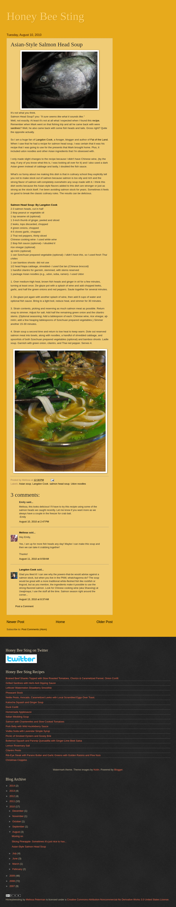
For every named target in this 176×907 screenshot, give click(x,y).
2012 (12, 796)
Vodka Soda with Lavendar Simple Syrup (28, 731)
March (16, 863)
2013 (12, 790)
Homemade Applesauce (19, 712)
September (18, 826)
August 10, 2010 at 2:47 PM (34, 521)
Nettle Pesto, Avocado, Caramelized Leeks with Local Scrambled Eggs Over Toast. (50, 697)
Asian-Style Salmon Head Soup (29, 846)
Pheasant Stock (14, 692)
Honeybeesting (14, 899)
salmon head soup (59, 483)
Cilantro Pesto (13, 750)
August (16, 831)
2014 (12, 785)
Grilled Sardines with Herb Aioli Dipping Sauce (31, 683)
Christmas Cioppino (16, 760)
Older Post (105, 622)
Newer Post (15, 622)
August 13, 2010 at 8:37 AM (34, 599)
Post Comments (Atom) (34, 629)
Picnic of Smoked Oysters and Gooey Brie (28, 736)
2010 (12, 806)
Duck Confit (12, 707)
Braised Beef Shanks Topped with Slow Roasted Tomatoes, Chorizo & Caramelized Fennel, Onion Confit (62, 678)
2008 (12, 881)
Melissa (23, 532)
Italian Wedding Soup (17, 716)
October (17, 821)
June (15, 858)
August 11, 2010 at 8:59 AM (34, 558)
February (17, 869)
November (18, 816)
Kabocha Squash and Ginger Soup (24, 702)
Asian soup (25, 483)
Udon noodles (78, 483)
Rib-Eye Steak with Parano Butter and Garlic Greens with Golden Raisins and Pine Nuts (53, 755)
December (18, 810)
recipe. (96, 120)
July (14, 853)
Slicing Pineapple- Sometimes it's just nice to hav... (39, 841)
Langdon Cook (44, 139)
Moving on (17, 836)
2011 (12, 801)
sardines (15, 128)
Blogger (118, 769)
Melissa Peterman (35, 899)
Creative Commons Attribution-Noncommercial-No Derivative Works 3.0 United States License (117, 899)
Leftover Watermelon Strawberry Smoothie (29, 687)
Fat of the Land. (99, 139)
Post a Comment (24, 606)
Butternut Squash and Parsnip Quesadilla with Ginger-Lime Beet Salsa (44, 740)
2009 (12, 875)
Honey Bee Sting (45, 16)
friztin (96, 769)
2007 (12, 886)
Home (60, 622)
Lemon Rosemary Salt (18, 745)
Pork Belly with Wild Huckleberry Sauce (27, 726)
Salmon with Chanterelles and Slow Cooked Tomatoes (35, 721)
